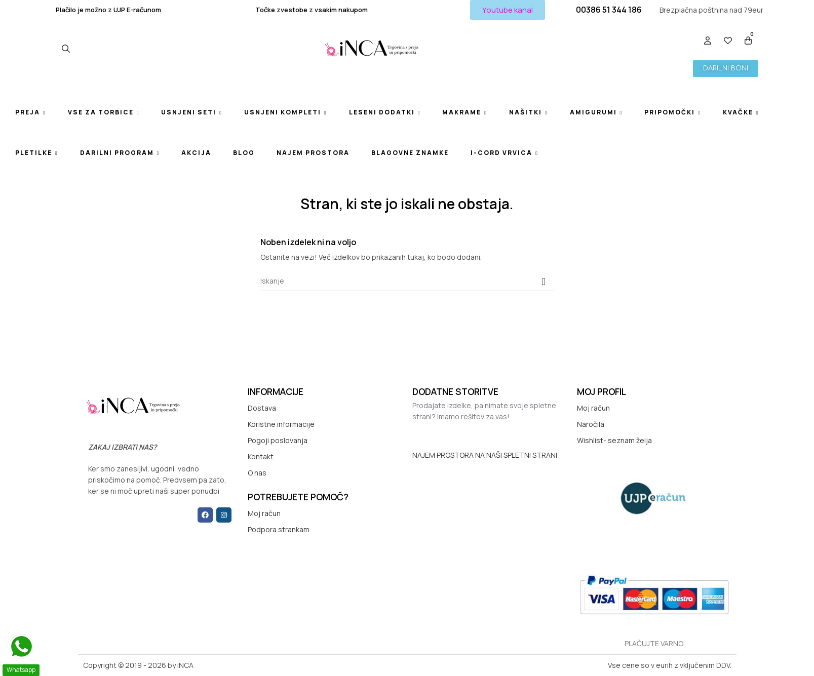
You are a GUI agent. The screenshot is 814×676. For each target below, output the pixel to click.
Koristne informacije (281, 424)
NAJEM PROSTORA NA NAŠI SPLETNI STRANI (484, 455)
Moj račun (264, 513)
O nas (257, 473)
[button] (507, 10)
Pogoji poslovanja (277, 440)
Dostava (262, 408)
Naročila (590, 424)
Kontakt (261, 456)
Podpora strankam (278, 529)
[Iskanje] (407, 281)
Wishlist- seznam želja (614, 440)
